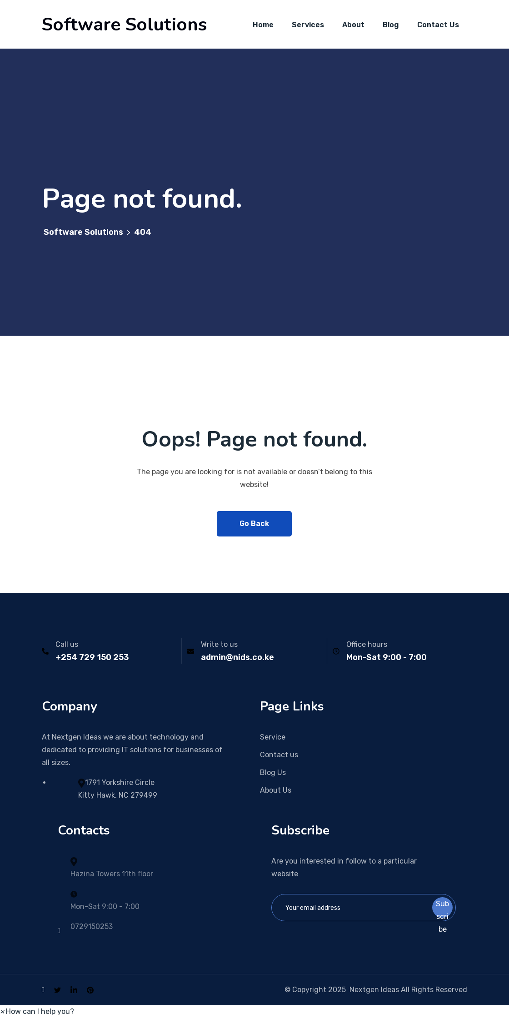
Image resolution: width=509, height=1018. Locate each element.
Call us (66, 644)
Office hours (366, 644)
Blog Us (273, 772)
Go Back (254, 523)
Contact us (279, 754)
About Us (275, 790)
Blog (391, 24)
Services (308, 24)
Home (263, 24)
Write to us (219, 644)
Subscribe (442, 908)
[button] (37, 1011)
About (353, 24)
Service (272, 737)
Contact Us (438, 24)
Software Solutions (124, 24)
